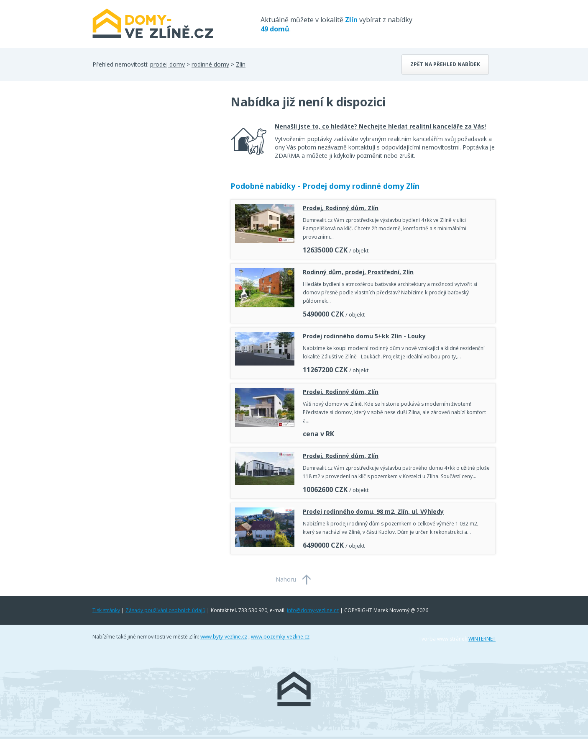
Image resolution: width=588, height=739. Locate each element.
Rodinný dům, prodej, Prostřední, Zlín (358, 272)
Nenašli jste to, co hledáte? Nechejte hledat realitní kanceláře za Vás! (380, 126)
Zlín (240, 64)
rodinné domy (210, 64)
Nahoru (286, 579)
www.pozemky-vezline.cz (280, 636)
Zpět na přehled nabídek (445, 64)
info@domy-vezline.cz (313, 610)
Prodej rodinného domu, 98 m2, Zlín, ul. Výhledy (373, 511)
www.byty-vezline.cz (223, 636)
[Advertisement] (155, 160)
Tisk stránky (106, 610)
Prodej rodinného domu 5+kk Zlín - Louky (364, 336)
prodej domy (167, 64)
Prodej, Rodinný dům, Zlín (340, 208)
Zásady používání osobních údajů (165, 610)
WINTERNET (482, 638)
